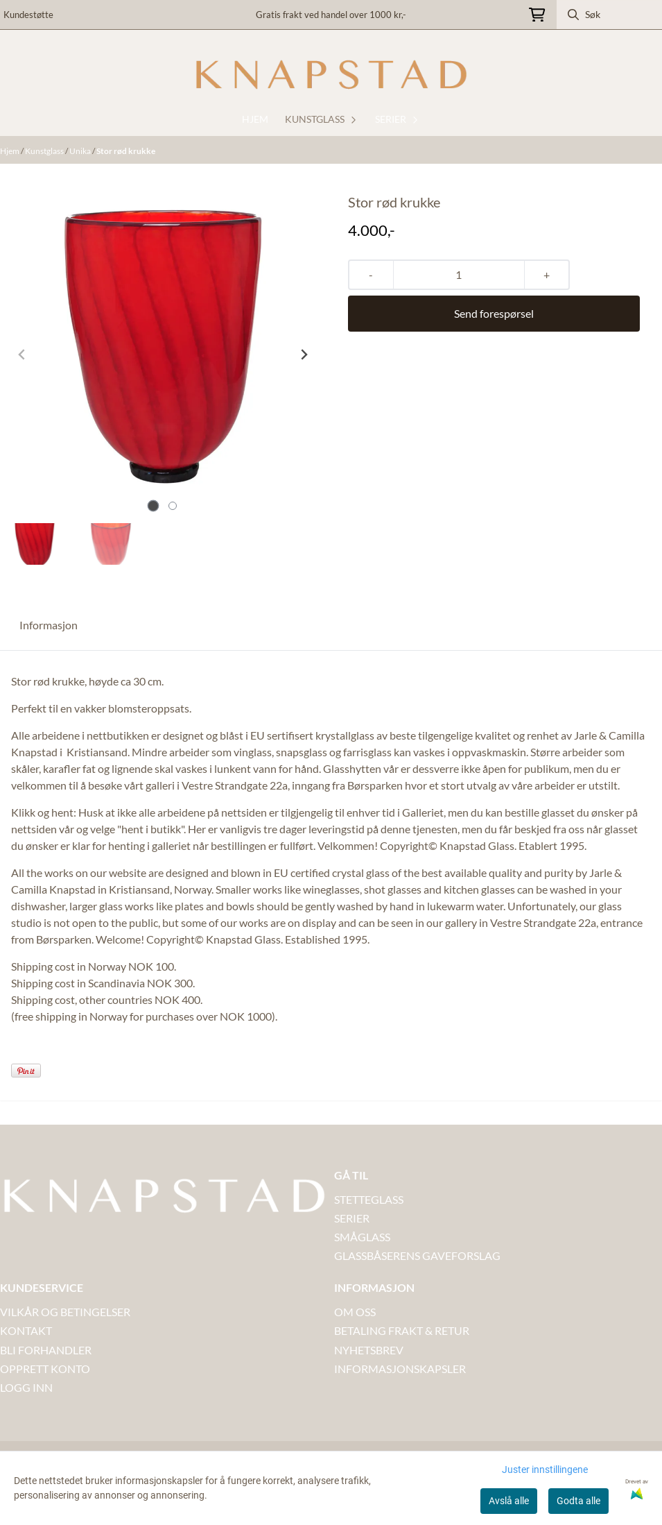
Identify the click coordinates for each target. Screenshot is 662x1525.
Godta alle (578, 1500)
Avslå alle (509, 1500)
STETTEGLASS (368, 1199)
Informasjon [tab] (48, 624)
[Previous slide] (22, 354)
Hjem (10, 151)
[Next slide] (304, 354)
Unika (80, 151)
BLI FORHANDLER (46, 1349)
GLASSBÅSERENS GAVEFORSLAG (417, 1255)
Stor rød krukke (125, 151)
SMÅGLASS (362, 1236)
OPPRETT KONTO (45, 1368)
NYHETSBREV (368, 1349)
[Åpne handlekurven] (536, 15)
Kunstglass (45, 151)
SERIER (351, 1218)
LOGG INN (26, 1387)
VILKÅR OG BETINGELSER (65, 1311)
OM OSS (355, 1311)
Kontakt (26, 1330)
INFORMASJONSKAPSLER (400, 1368)
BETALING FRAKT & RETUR (401, 1330)
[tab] (153, 505)
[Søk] (610, 14)
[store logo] (331, 75)
